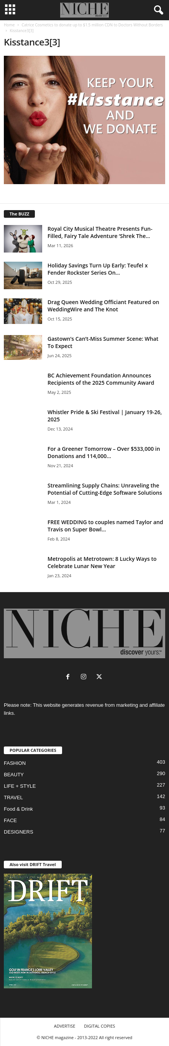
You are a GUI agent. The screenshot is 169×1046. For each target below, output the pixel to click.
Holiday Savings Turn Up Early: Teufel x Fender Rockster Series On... (98, 269)
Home (9, 25)
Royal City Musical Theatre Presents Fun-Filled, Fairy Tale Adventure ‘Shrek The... (100, 232)
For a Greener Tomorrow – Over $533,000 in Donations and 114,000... (104, 452)
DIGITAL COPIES (99, 1026)
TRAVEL (13, 797)
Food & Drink (18, 809)
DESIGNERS (18, 832)
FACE (10, 820)
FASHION (15, 763)
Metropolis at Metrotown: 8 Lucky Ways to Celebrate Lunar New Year (102, 562)
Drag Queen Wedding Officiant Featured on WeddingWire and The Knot (103, 305)
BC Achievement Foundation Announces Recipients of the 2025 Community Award (101, 379)
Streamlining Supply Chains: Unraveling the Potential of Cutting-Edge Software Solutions (105, 489)
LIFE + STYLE (20, 786)
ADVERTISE (64, 1026)
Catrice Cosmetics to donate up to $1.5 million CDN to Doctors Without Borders (91, 25)
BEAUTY (14, 774)
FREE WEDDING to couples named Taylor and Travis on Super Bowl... (105, 525)
